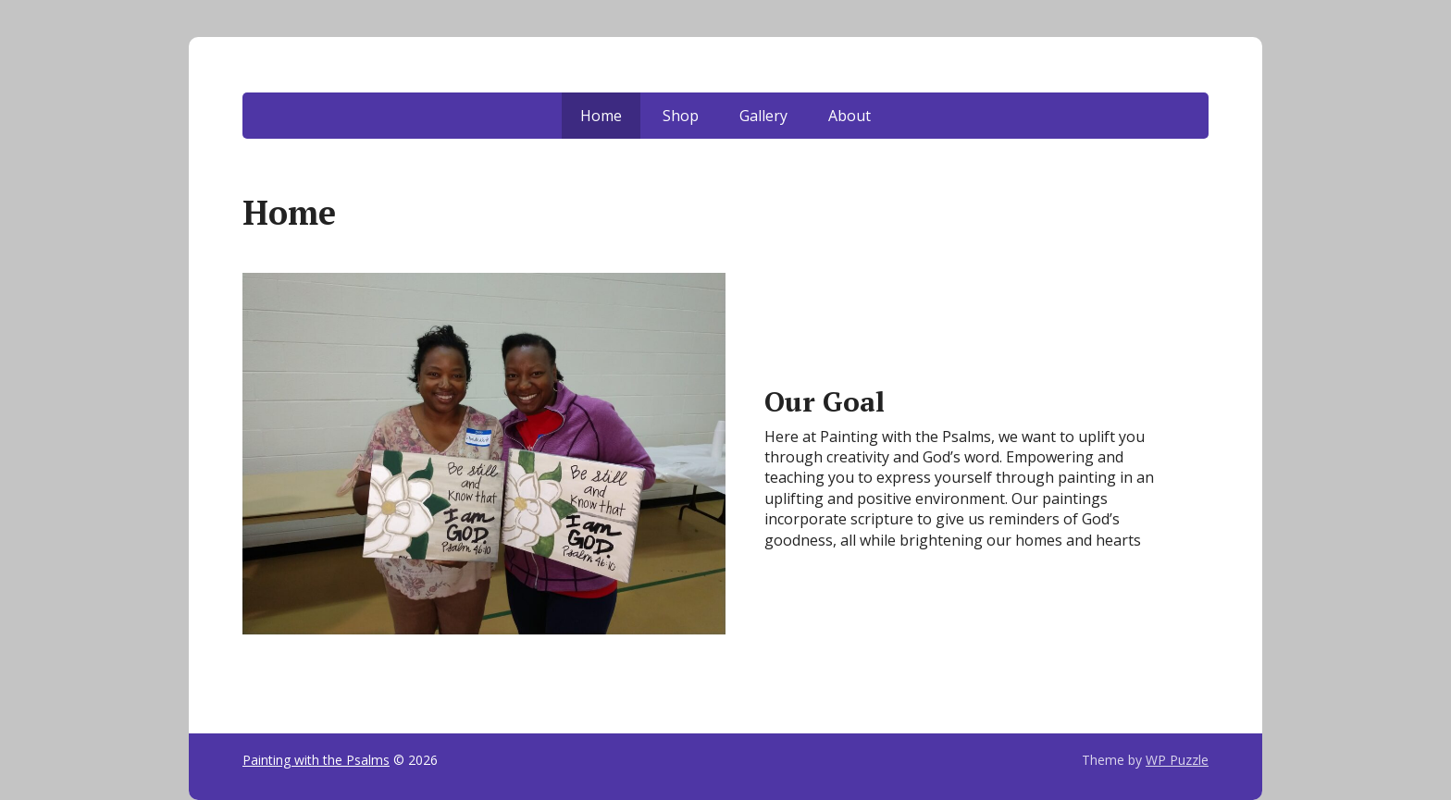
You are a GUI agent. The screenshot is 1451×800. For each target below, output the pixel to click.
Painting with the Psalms (316, 760)
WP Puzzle (1177, 760)
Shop (681, 115)
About (849, 115)
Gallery (763, 115)
